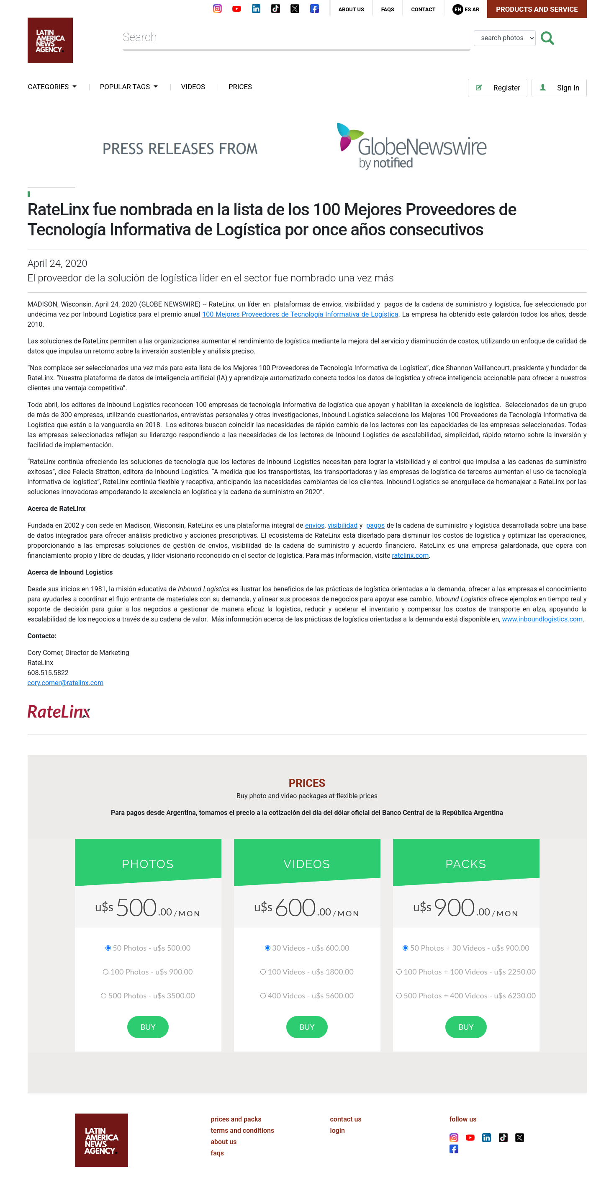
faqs (387, 9)
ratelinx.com (410, 555)
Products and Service (537, 9)
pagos (375, 525)
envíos (314, 525)
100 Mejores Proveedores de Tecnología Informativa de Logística (300, 314)
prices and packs (236, 1118)
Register (497, 87)
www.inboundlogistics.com (542, 619)
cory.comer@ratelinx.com (66, 683)
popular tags (126, 87)
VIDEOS (193, 87)
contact (423, 9)
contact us (346, 1118)
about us (351, 9)
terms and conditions (243, 1130)
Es (468, 9)
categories (49, 87)
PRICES (240, 87)
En (458, 9)
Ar (475, 9)
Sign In (559, 87)
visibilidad (342, 525)
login (337, 1130)
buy (147, 1026)
